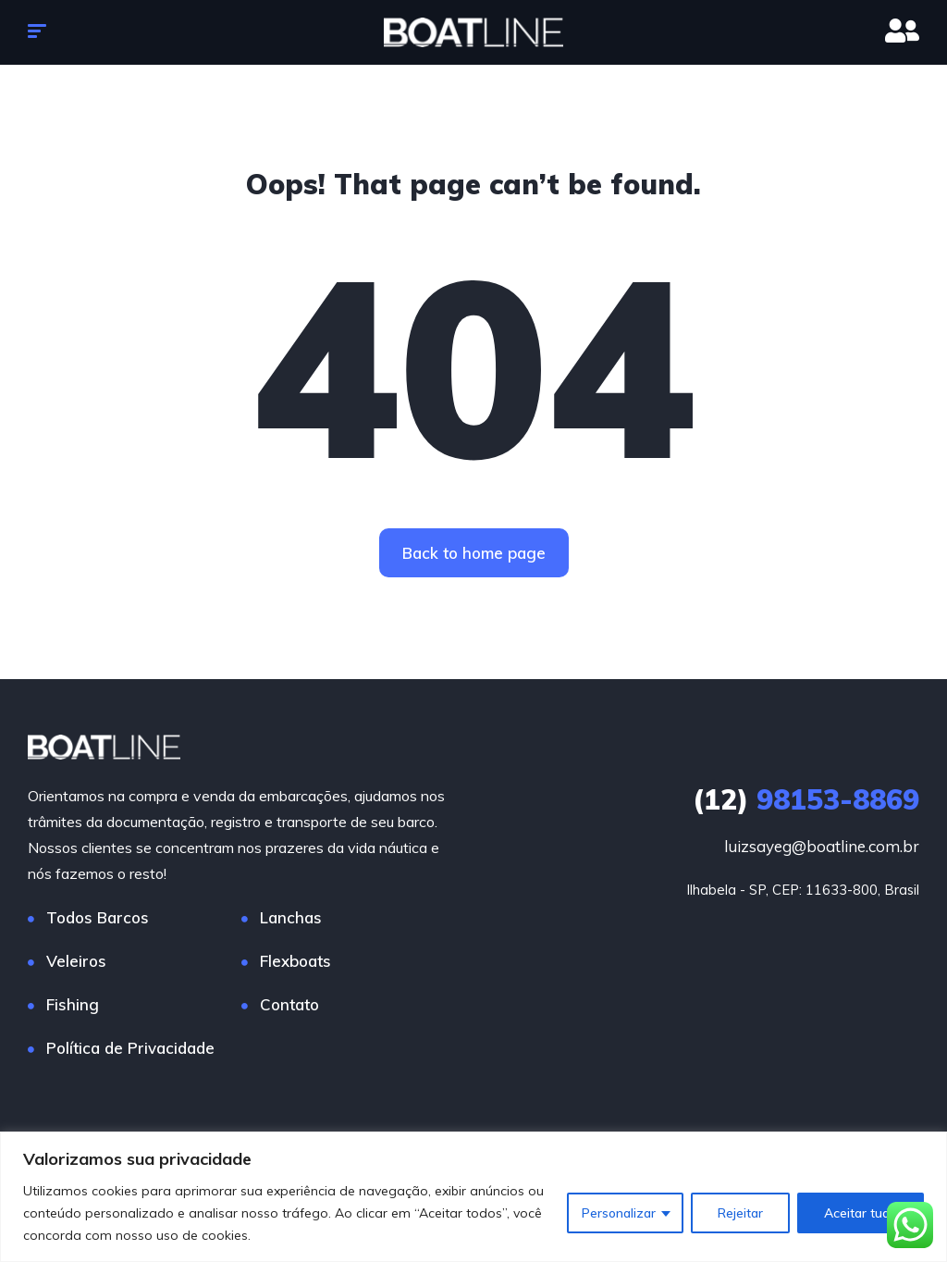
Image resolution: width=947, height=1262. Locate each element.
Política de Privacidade (130, 1048)
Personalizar (619, 1213)
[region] (473, 1197)
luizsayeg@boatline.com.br (821, 847)
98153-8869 (806, 800)
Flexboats (295, 961)
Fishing (72, 1005)
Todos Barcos (97, 918)
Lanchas (291, 918)
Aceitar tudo (860, 1213)
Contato (289, 1005)
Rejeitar (740, 1213)
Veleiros (76, 961)
